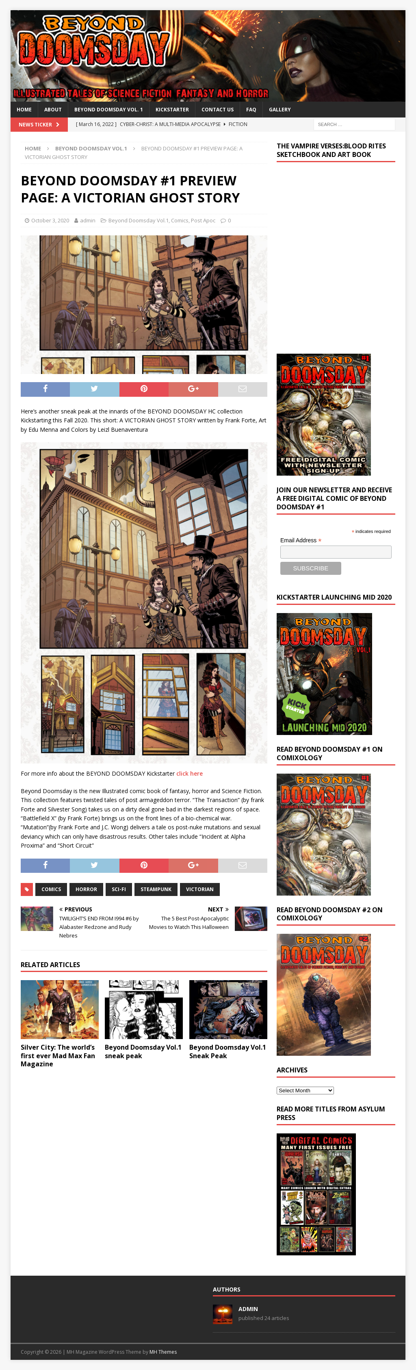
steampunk (156, 889)
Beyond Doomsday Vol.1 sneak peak (143, 1051)
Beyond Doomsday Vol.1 (138, 220)
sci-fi (119, 889)
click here (189, 773)
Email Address (301, 540)
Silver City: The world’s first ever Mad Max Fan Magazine (58, 1056)
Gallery (280, 109)
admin (87, 220)
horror (86, 889)
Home (24, 109)
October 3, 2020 (50, 220)
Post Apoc (203, 220)
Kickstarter (172, 109)
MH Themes (163, 1351)
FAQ (251, 109)
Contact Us (218, 109)
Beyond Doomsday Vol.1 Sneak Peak (227, 1051)
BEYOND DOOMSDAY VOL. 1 (108, 109)
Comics (179, 220)
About (53, 109)
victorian (200, 889)
